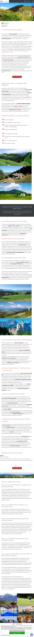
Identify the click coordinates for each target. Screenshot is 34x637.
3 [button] (18, 465)
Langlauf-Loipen (5, 49)
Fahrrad (3, 67)
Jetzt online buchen (17, 76)
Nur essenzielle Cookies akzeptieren (17, 631)
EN (29, 1)
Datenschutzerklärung (28, 629)
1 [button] (15, 465)
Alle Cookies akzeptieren (17, 633)
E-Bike (8, 67)
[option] (17, 458)
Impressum (24, 636)
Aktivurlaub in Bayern (27, 99)
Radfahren (9, 46)
